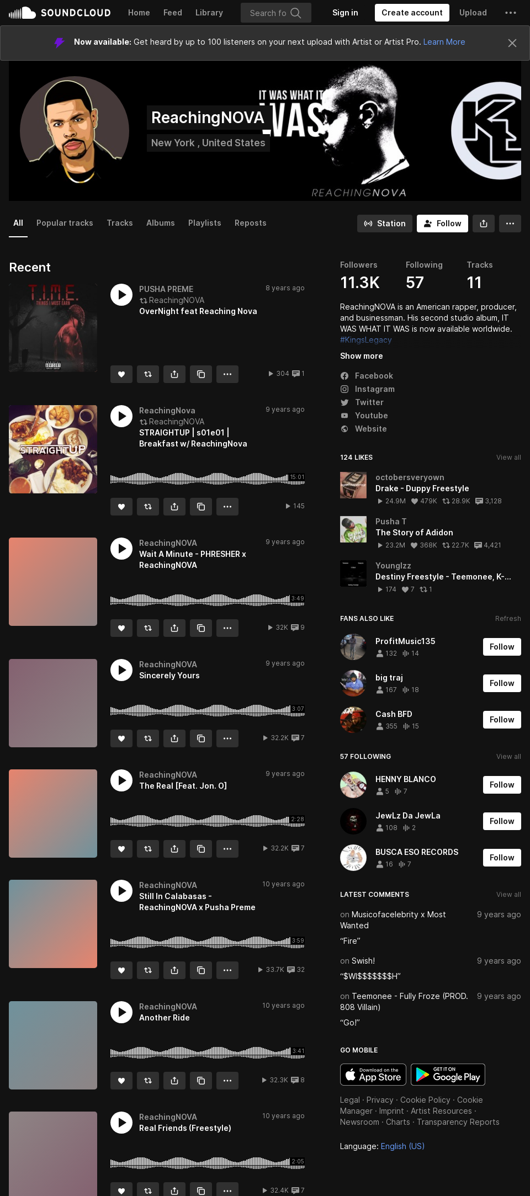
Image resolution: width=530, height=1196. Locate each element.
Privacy (380, 1099)
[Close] (512, 43)
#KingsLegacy (366, 339)
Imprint (391, 1110)
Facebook (366, 375)
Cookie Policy (425, 1099)
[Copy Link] (201, 374)
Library (209, 12)
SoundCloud (59, 13)
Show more (361, 355)
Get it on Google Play (448, 1075)
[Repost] (148, 374)
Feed (172, 12)
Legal (350, 1099)
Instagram (367, 389)
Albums (160, 222)
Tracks (120, 222)
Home (139, 12)
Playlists (204, 222)
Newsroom (359, 1121)
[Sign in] (345, 13)
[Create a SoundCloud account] (412, 13)
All (18, 222)
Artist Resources (441, 1110)
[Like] (121, 374)
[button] (510, 12)
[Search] (276, 13)
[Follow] (442, 223)
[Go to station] (384, 223)
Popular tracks (64, 222)
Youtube (364, 415)
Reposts (251, 222)
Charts (398, 1121)
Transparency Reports (458, 1121)
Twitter (362, 402)
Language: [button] (382, 1146)
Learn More (444, 41)
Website (363, 428)
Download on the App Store (373, 1075)
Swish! (363, 960)
